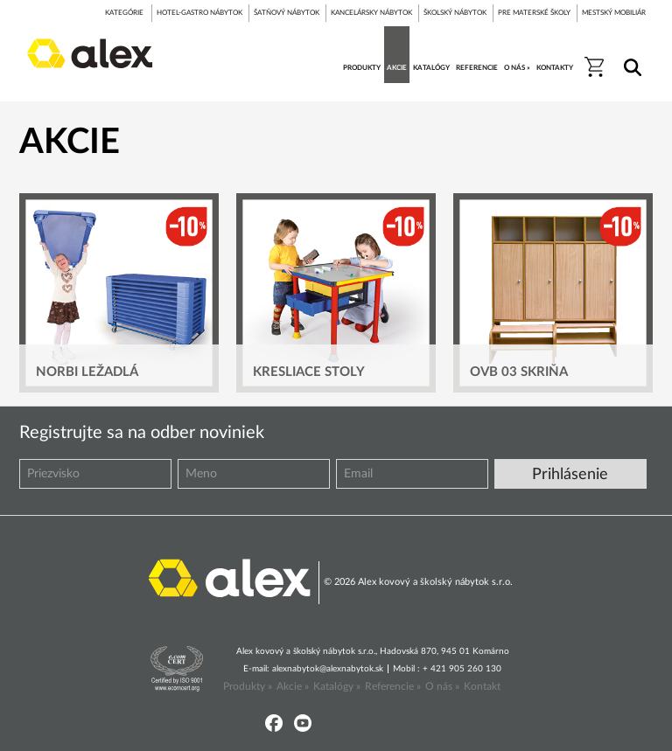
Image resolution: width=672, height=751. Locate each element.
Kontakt (482, 686)
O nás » (442, 686)
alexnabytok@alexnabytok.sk (327, 668)
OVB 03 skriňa (519, 372)
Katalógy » (336, 686)
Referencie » (393, 686)
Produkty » (247, 686)
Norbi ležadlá (87, 372)
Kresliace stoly (309, 372)
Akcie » (292, 686)
